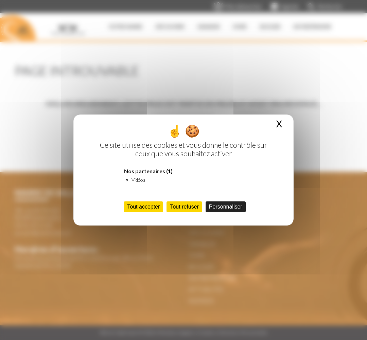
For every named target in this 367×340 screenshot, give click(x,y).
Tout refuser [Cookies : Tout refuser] (184, 207)
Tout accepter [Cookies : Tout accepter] (143, 207)
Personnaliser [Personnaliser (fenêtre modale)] (225, 207)
